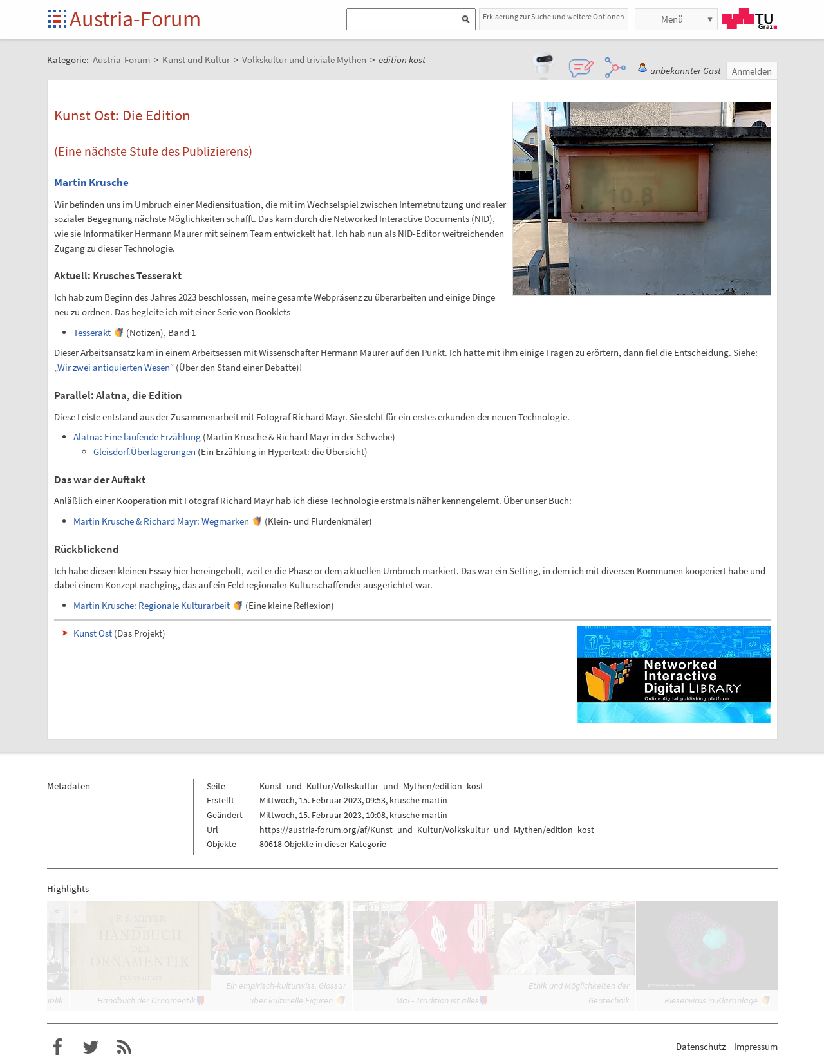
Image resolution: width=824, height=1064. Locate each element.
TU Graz (749, 18)
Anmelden (752, 71)
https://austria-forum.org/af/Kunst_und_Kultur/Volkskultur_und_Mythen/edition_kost (426, 829)
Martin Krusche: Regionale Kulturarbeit (151, 605)
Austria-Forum (135, 18)
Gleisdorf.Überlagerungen (144, 451)
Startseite (58, 19)
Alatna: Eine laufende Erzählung (137, 437)
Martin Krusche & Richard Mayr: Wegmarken (161, 521)
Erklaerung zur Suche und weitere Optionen (553, 16)
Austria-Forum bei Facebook (57, 1047)
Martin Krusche (91, 182)
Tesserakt (92, 332)
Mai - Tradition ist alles (437, 1000)
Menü (672, 19)
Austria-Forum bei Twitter (90, 1047)
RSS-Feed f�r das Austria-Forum (124, 1047)
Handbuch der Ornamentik (146, 1000)
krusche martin (418, 800)
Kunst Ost (92, 633)
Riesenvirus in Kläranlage (711, 1000)
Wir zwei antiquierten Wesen (113, 367)
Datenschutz (701, 1046)
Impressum (756, 1046)
